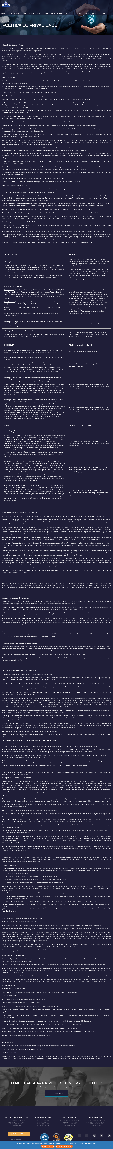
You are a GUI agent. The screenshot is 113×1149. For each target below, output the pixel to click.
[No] (111, 1145)
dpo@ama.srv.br (12, 1053)
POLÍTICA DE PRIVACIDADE (64, 1146)
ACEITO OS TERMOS (48, 1146)
